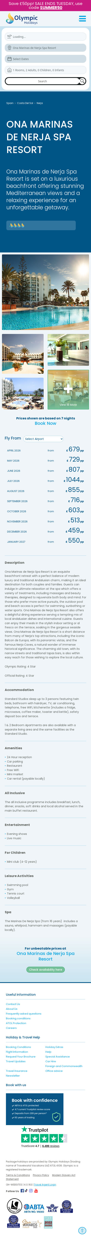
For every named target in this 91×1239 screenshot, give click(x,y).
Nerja (40, 103)
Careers (11, 1028)
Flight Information (17, 1052)
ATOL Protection (16, 1023)
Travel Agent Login (45, 1184)
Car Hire (50, 1061)
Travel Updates (16, 1061)
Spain (9, 103)
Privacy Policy (41, 1175)
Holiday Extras (54, 1047)
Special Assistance (57, 1057)
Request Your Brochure (20, 1057)
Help (48, 1052)
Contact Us (13, 1004)
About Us (11, 1009)
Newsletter (13, 1076)
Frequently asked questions (23, 1014)
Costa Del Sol (25, 103)
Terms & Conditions (18, 1175)
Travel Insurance (16, 1071)
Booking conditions (18, 1018)
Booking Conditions (18, 1047)
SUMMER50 (51, 7)
